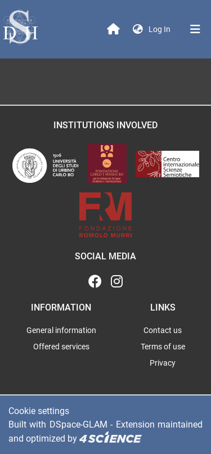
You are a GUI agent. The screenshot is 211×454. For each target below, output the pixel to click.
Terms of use (163, 346)
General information (61, 330)
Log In (161, 29)
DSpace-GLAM (78, 424)
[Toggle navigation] (195, 29)
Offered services (61, 346)
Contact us (162, 330)
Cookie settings (38, 411)
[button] (138, 29)
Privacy (163, 362)
